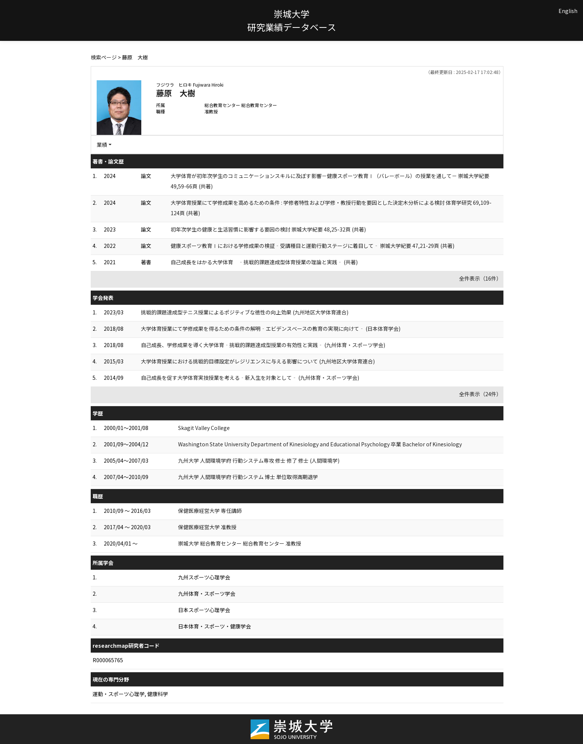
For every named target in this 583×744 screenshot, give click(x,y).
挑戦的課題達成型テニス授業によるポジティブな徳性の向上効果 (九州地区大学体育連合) (244, 312)
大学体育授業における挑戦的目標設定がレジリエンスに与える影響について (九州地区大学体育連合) (258, 361)
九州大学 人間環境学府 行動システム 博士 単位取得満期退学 (248, 477)
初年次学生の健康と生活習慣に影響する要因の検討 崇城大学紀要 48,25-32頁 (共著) (268, 229)
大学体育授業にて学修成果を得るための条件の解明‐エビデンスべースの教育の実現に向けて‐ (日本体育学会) (270, 328)
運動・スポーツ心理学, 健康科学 (130, 694)
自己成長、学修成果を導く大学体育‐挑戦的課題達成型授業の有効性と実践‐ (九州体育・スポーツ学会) (263, 345)
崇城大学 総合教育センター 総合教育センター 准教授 (239, 543)
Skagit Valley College (204, 427)
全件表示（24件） (480, 394)
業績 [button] (102, 144)
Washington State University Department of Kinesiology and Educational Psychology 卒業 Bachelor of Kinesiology (320, 444)
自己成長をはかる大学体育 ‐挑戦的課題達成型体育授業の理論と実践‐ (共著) (264, 262)
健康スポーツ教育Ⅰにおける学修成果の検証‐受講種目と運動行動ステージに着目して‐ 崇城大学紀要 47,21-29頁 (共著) (312, 245)
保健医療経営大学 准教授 (207, 527)
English (567, 10)
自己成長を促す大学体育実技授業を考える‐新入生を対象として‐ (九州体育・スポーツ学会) (250, 377)
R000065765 (108, 660)
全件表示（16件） (480, 278)
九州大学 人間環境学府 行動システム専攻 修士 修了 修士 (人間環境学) (258, 460)
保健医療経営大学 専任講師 (210, 510)
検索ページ (104, 57)
